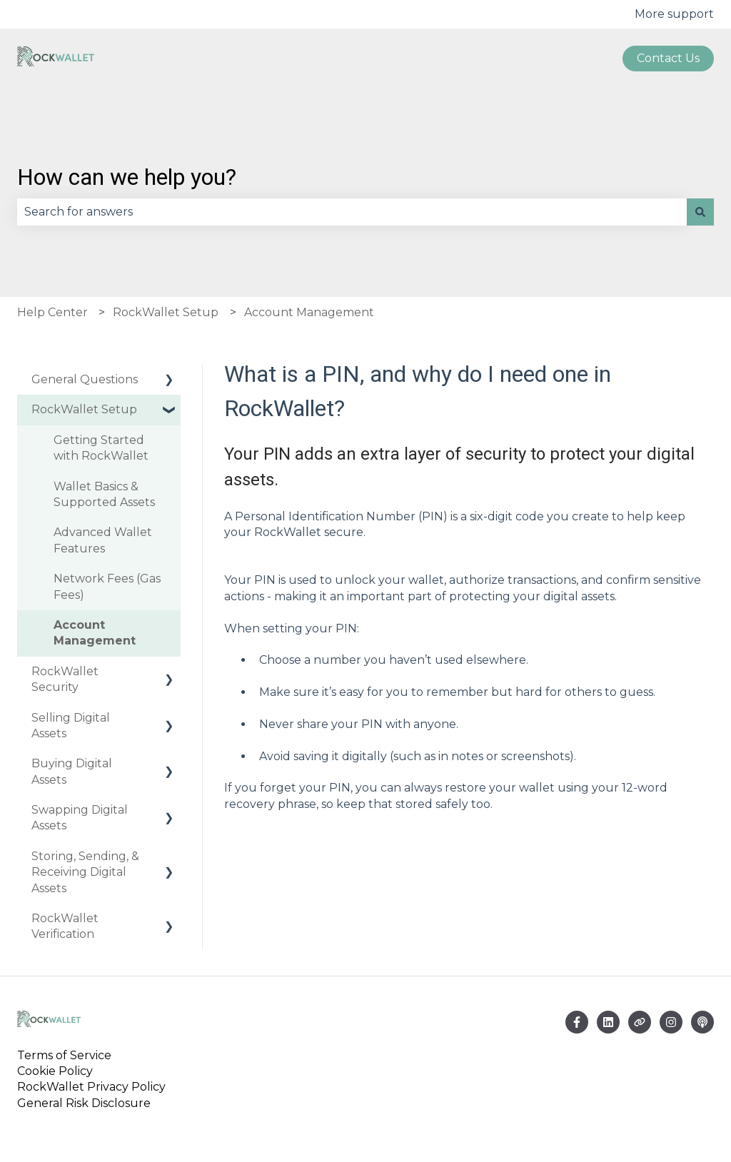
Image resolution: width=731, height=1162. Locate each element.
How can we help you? (126, 177)
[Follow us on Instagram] (671, 1022)
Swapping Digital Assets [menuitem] (79, 817)
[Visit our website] (639, 1022)
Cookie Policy (55, 1071)
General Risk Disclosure (84, 1103)
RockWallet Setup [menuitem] (84, 409)
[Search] (700, 212)
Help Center (52, 312)
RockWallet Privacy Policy (91, 1086)
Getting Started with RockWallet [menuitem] (101, 448)
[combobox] (352, 212)
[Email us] (608, 1022)
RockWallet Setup (165, 312)
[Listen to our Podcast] (702, 1022)
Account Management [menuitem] (95, 632)
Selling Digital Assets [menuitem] (70, 725)
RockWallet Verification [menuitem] (65, 926)
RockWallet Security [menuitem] (65, 679)
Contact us (668, 58)
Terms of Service (67, 1055)
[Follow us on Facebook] (576, 1022)
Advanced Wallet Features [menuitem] (103, 540)
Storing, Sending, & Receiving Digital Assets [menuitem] (85, 872)
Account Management (309, 312)
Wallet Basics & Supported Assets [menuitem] (104, 494)
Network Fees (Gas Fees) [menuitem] (107, 586)
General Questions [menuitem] (84, 379)
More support (674, 14)
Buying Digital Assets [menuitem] (71, 771)
